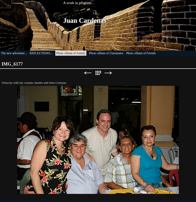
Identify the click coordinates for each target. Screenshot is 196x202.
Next (108, 73)
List (98, 73)
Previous (87, 73)
